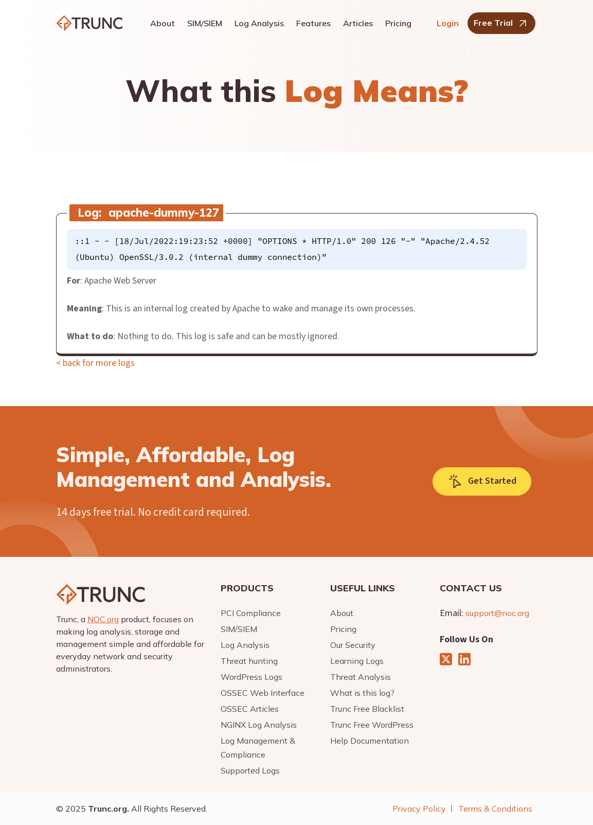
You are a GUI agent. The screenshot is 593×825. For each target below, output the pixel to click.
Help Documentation (369, 740)
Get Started (481, 481)
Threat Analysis (360, 677)
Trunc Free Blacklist (367, 709)
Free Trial (501, 23)
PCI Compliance (251, 613)
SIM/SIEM (204, 23)
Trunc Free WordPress (372, 724)
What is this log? (362, 693)
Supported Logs (250, 770)
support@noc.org (497, 613)
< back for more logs (95, 363)
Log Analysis (259, 23)
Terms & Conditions (495, 808)
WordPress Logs (251, 677)
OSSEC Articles (250, 709)
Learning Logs (357, 661)
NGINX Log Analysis (259, 724)
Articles (358, 23)
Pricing (398, 23)
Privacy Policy (419, 808)
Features (313, 23)
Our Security (352, 645)
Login (448, 23)
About (162, 23)
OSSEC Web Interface (262, 693)
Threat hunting (249, 661)
